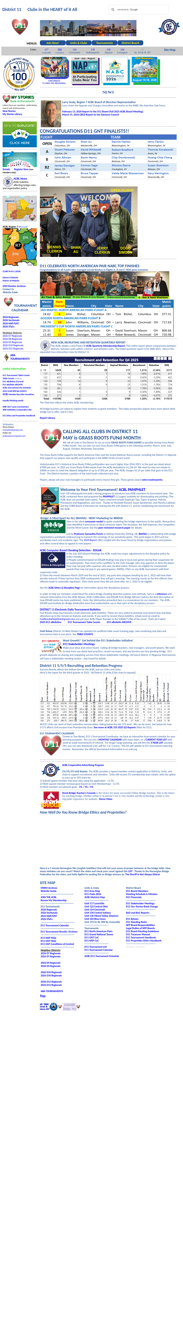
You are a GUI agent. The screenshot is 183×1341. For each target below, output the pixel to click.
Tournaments (104, 43)
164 (122, 49)
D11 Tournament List (95, 946)
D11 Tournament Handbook (141, 937)
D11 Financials (133, 897)
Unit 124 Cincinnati (94, 909)
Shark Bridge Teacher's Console (79, 792)
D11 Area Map (92, 891)
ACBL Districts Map (94, 897)
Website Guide (48, 891)
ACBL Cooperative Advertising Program (83, 765)
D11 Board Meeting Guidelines (142, 931)
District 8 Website (10, 277)
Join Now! (52, 43)
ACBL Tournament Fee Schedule (17, 387)
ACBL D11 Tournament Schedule (101, 956)
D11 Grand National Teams (98, 934)
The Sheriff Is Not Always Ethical (142, 874)
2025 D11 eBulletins (50, 622)
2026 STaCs (8, 326)
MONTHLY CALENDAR (110, 739)
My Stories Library (12, 114)
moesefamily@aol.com (13, 430)
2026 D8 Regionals (12, 338)
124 (75, 49)
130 (93, 49)
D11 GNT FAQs (48, 940)
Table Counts (8, 378)
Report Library (47, 417)
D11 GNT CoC (91, 937)
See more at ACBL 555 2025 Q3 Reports (115, 727)
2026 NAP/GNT (49, 915)
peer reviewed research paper (114, 527)
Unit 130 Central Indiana (97, 912)
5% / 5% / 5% (86, 786)
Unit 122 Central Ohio (96, 906)
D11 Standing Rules (136, 922)
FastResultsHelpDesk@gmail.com (57, 619)
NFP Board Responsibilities (140, 925)
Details (6, 169)
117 (46, 49)
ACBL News (20, 178)
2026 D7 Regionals (12, 335)
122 (60, 49)
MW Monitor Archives (14, 286)
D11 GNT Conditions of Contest (57, 944)
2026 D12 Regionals (13, 348)
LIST (130, 871)
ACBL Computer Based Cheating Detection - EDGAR (70, 550)
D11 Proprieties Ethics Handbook (143, 940)
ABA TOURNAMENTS (52, 991)
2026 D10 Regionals (13, 345)
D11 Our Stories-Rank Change (142, 906)
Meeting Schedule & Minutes (141, 894)
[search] (138, 10)
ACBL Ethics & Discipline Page (64, 587)
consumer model (94, 521)
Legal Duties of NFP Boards (140, 928)
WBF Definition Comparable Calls (17, 409)
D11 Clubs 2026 (92, 894)
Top (42, 996)
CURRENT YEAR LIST (156, 739)
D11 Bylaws (132, 918)
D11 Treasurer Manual (138, 934)
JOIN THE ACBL (49, 897)
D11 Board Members (137, 891)
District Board (130, 43)
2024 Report (91, 540)
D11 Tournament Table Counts (16, 375)
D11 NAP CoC (91, 940)
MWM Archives (49, 887)
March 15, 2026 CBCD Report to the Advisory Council (90, 114)
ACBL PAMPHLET (132, 489)
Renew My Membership (54, 900)
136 (109, 49)
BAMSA (143, 533)
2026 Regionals (11, 317)
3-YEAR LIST (157, 742)
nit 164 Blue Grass (96, 918)
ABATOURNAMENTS (20, 357)
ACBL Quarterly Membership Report (105, 345)
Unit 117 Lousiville (94, 903)
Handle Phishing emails (13, 400)
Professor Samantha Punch (88, 533)
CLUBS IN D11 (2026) (12, 271)
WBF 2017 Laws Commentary (16, 406)
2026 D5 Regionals (12, 342)
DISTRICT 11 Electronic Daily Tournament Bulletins (70, 609)
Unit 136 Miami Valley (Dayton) (101, 915)
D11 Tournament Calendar (55, 925)
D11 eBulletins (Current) (13, 381)
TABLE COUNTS (85, 634)
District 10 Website (11, 280)
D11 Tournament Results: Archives (59, 931)
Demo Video (105, 799)
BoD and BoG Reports (137, 912)
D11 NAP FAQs (48, 937)
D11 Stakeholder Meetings (79, 644)
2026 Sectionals (49, 912)
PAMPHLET (109, 496)
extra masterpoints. (153, 479)
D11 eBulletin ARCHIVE (13, 384)
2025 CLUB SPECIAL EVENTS (15, 391)
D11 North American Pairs (98, 931)
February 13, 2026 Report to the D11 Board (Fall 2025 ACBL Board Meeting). (103, 111)
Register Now (21, 169)
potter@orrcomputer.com (14, 436)
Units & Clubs (78, 43)
